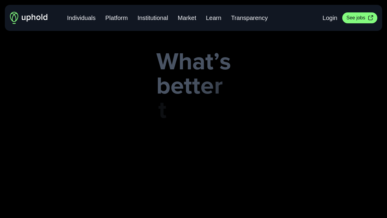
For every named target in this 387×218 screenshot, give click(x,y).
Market (187, 18)
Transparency (249, 18)
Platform (116, 18)
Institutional (153, 18)
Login (330, 18)
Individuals (81, 18)
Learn (213, 18)
